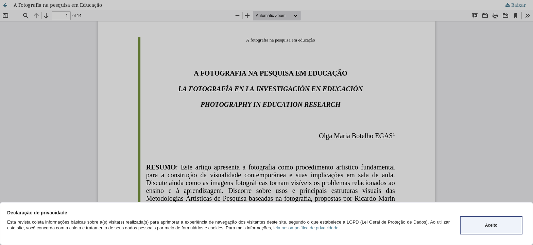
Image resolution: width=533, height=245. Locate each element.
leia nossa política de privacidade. (306, 227)
